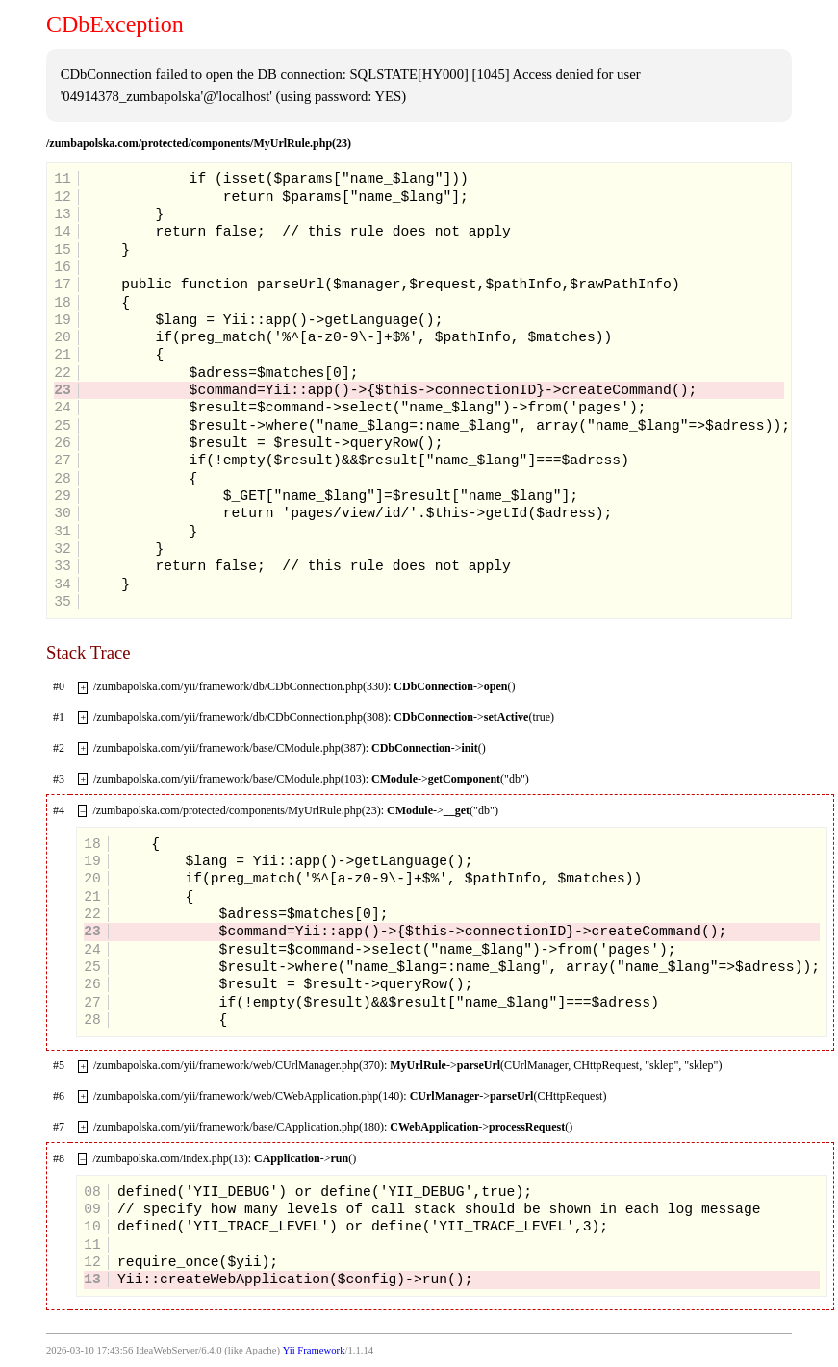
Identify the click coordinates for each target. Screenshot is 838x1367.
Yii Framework (314, 1350)
